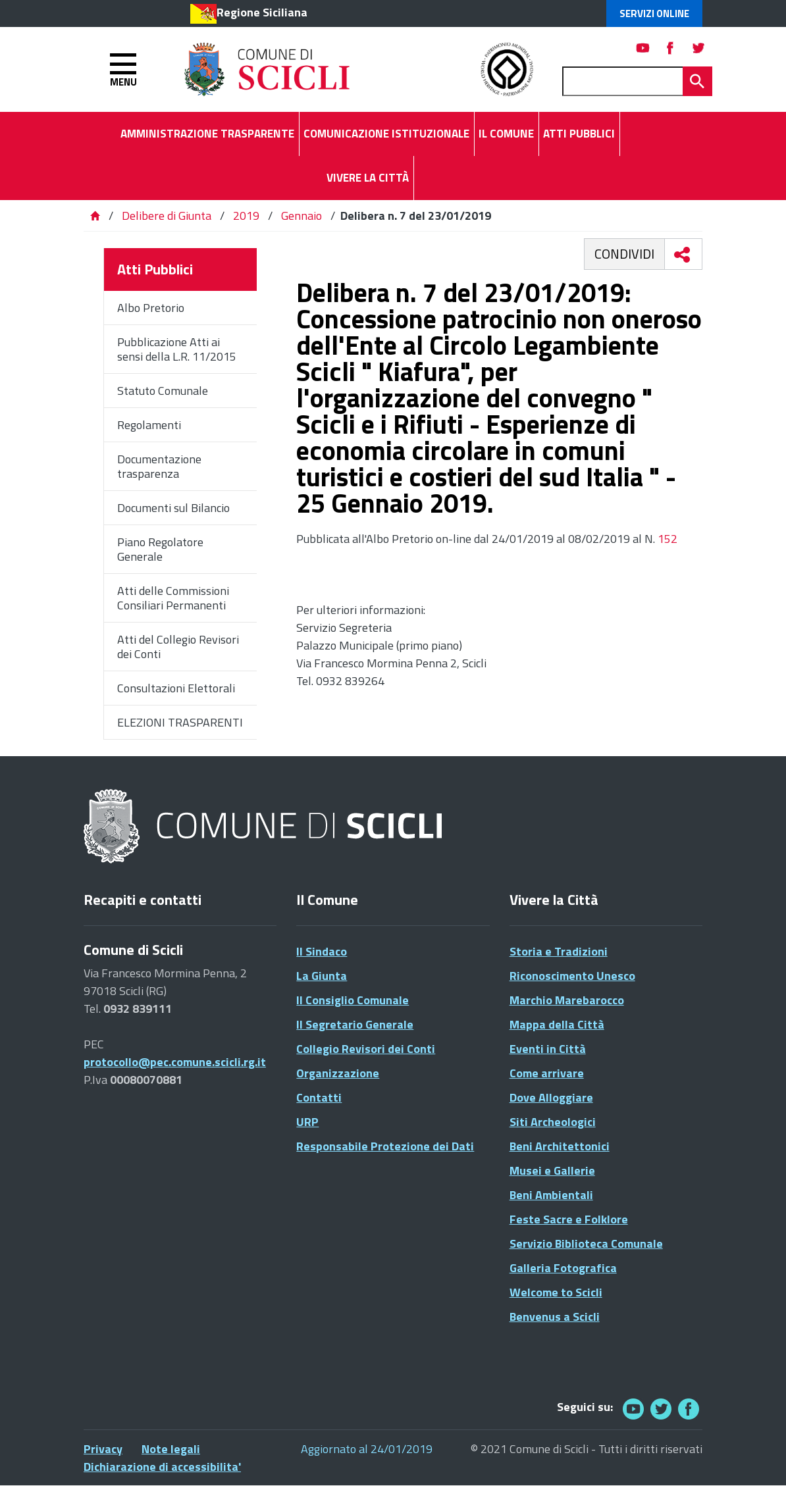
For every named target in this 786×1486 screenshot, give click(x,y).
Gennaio (301, 215)
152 (667, 539)
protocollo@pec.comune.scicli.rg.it (175, 1062)
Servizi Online (654, 13)
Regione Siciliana (262, 12)
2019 (246, 215)
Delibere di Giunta (168, 215)
